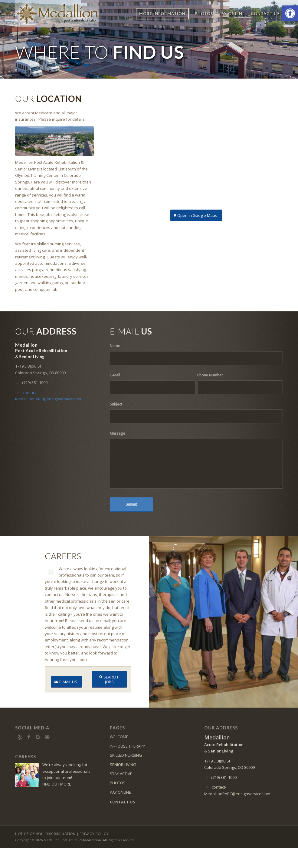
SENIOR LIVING (123, 764)
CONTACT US (122, 802)
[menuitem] (162, 13)
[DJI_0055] (54, 141)
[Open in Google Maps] (196, 215)
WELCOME (119, 736)
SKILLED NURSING (126, 755)
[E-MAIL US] (66, 682)
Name (115, 345)
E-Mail (115, 375)
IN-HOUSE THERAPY (127, 746)
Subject (116, 404)
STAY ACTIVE (121, 773)
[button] (290, 13)
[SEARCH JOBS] (109, 679)
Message (117, 433)
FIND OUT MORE (56, 784)
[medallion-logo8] (57, 13)
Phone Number (210, 375)
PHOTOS (118, 783)
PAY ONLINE (120, 792)
